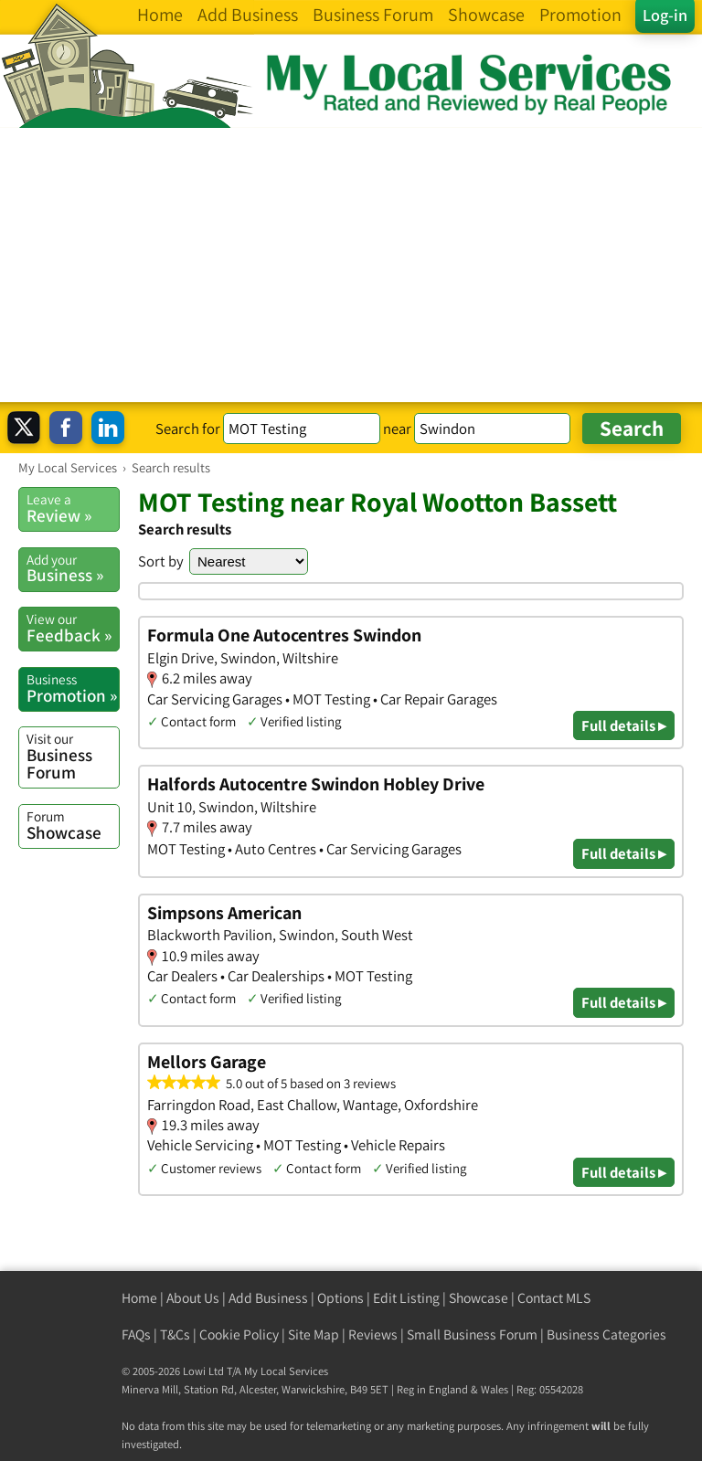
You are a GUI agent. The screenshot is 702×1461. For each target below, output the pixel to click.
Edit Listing (406, 1298)
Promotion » (73, 688)
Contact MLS (553, 1298)
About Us (192, 1298)
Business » (73, 568)
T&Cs (175, 1334)
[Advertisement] (351, 265)
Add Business (268, 1298)
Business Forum (73, 756)
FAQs (136, 1334)
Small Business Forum (472, 1334)
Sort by (161, 561)
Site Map (313, 1334)
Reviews (373, 1334)
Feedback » (73, 627)
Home (139, 1298)
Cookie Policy (239, 1334)
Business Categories (606, 1334)
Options (340, 1298)
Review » (73, 508)
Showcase (73, 825)
